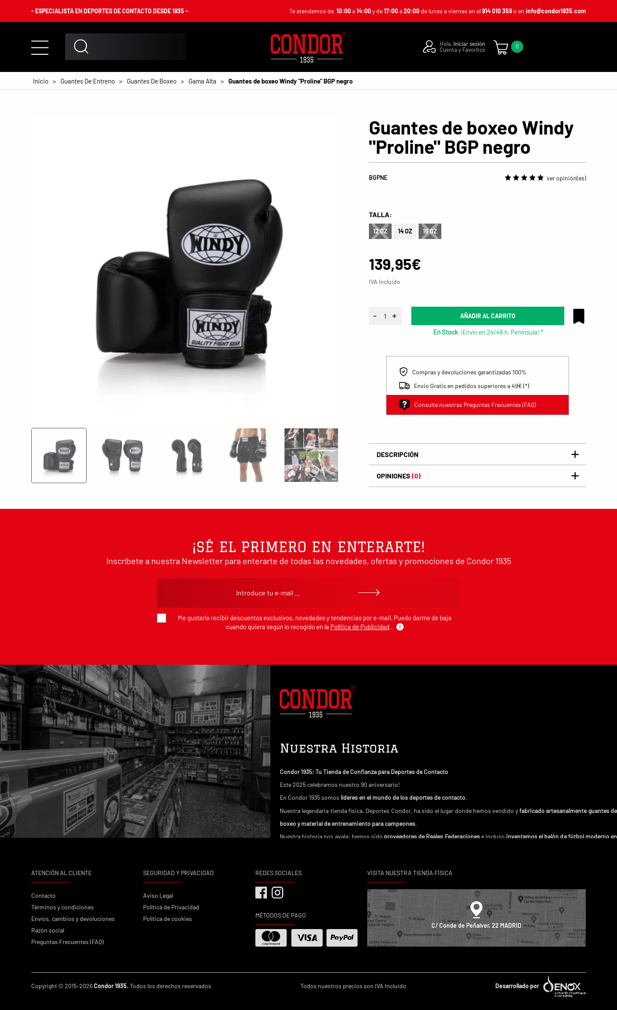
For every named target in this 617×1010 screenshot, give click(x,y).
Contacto (43, 895)
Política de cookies (167, 918)
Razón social (47, 930)
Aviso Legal (158, 895)
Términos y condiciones (62, 907)
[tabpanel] (185, 271)
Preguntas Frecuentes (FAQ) (67, 941)
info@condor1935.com (556, 11)
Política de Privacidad (171, 907)
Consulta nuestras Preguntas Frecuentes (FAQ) (467, 404)
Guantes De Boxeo (152, 81)
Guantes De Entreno (87, 81)
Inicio (40, 81)
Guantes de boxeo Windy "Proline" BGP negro (290, 81)
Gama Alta (202, 81)
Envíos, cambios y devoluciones (73, 918)
